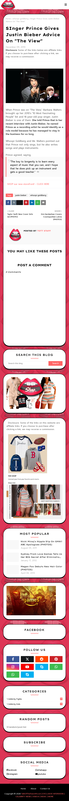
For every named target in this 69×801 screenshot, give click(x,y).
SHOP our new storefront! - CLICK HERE (28, 184)
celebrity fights (35, 699)
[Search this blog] (27, 363)
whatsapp (42, 770)
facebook (12, 770)
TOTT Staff (43, 231)
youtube (42, 774)
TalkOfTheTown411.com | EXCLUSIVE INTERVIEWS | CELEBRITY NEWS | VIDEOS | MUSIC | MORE (40, 795)
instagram (12, 774)
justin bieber (20, 195)
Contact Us (45, 788)
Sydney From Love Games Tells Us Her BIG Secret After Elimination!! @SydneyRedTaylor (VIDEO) (42, 556)
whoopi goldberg (20, 18)
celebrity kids (35, 704)
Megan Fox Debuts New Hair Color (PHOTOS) (41, 568)
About (33, 788)
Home (8, 18)
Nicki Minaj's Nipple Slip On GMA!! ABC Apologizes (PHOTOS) (41, 543)
